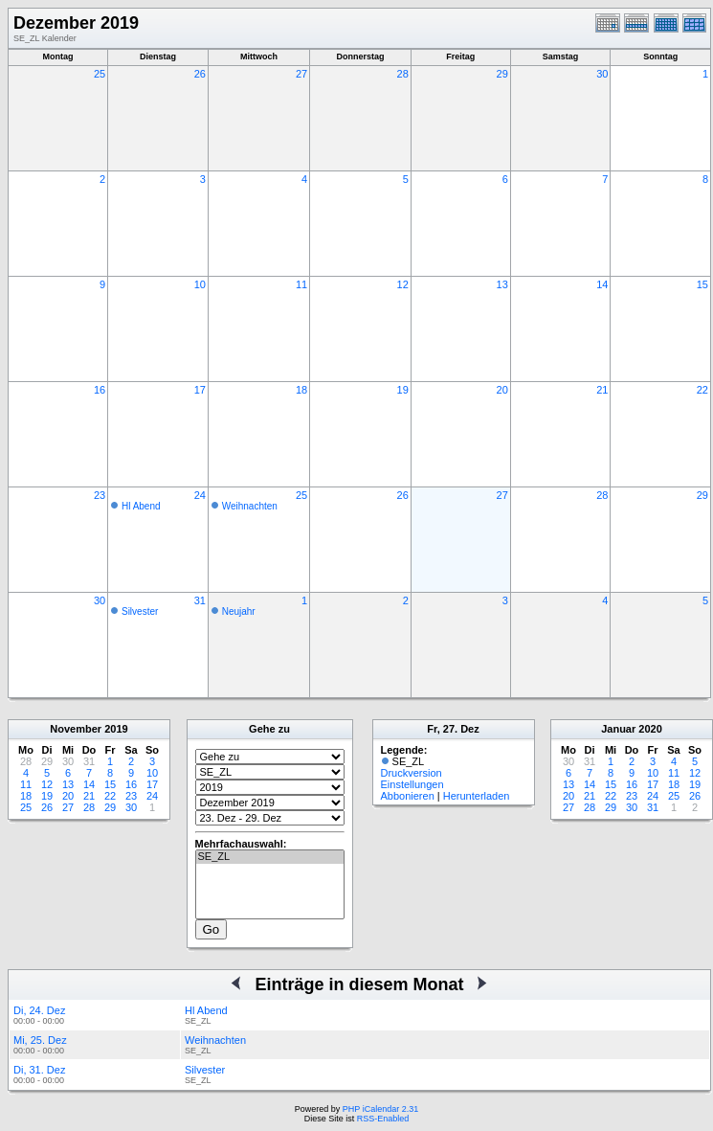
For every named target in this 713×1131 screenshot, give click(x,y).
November (75, 729)
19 (403, 390)
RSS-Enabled (383, 1118)
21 (602, 390)
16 (99, 390)
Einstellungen (412, 784)
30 (602, 73)
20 (502, 390)
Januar (618, 729)
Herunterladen (476, 796)
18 (301, 390)
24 (200, 495)
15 (702, 284)
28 (403, 73)
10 (200, 284)
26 (200, 73)
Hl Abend (141, 506)
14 (602, 284)
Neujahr (239, 611)
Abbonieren (407, 796)
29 (502, 73)
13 (502, 284)
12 (403, 284)
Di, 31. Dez (39, 1069)
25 (99, 73)
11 (301, 284)
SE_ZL (270, 857)
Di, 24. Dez (39, 1010)
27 (301, 73)
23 (99, 495)
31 (200, 600)
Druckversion (411, 773)
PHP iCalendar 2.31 (380, 1109)
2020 (649, 729)
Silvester (140, 611)
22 (702, 390)
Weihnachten (250, 506)
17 (200, 390)
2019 (115, 729)
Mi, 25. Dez (40, 1040)
